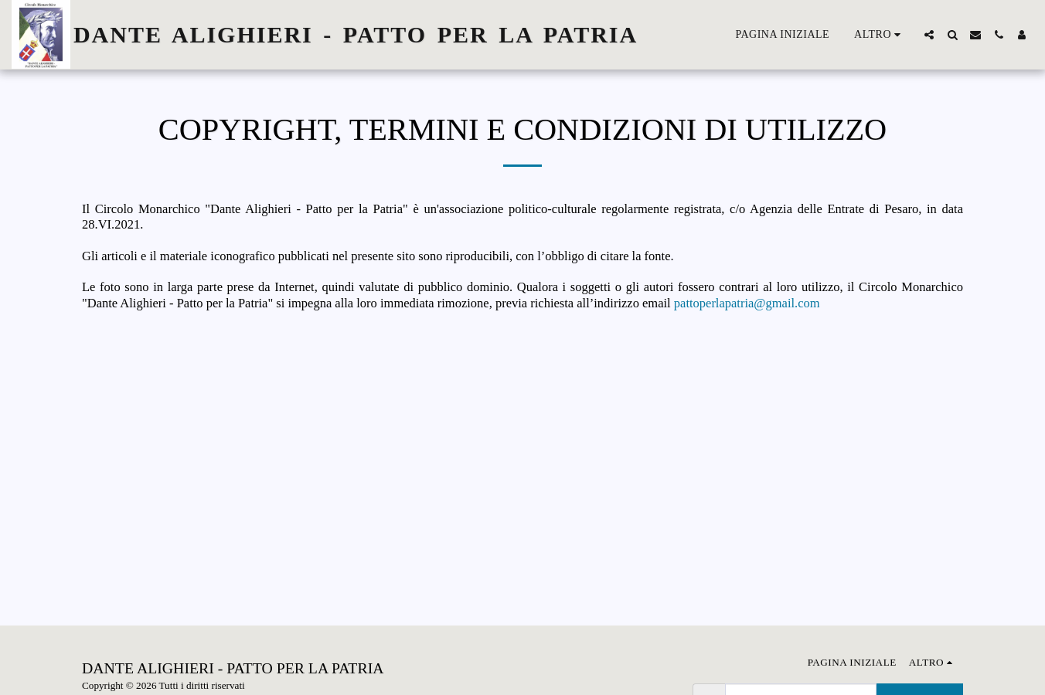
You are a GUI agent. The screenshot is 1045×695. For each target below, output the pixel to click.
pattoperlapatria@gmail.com (747, 303)
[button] (929, 34)
